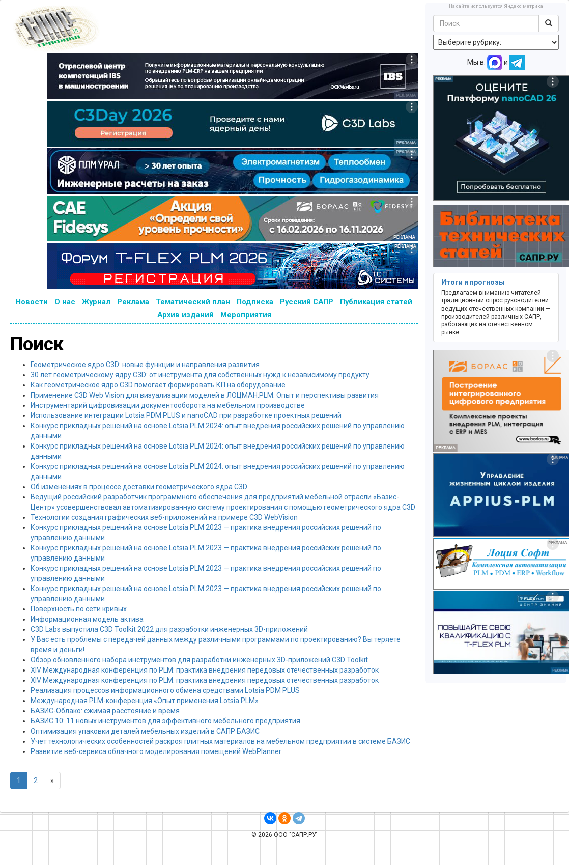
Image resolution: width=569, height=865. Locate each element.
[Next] (52, 780)
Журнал (96, 301)
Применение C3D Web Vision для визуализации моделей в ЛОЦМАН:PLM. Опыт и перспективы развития (205, 395)
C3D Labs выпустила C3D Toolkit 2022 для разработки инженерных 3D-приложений (169, 629)
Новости (32, 301)
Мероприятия (245, 314)
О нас (64, 301)
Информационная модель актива (87, 619)
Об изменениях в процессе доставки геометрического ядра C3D (139, 487)
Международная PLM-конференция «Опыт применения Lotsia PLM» (145, 700)
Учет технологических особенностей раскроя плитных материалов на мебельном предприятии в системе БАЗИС (220, 741)
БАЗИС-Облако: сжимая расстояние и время (105, 711)
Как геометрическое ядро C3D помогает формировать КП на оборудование (158, 385)
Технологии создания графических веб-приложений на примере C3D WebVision (164, 517)
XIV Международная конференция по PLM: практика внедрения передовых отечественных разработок (205, 670)
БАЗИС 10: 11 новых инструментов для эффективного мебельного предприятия (165, 721)
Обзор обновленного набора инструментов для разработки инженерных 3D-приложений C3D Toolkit (199, 660)
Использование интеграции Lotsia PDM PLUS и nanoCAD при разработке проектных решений (186, 415)
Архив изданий (185, 314)
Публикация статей (376, 301)
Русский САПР (306, 301)
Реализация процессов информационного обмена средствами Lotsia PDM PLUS (165, 690)
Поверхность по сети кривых (79, 609)
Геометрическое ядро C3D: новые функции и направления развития (145, 364)
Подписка (255, 301)
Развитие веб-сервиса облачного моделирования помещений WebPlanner (156, 751)
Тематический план (193, 301)
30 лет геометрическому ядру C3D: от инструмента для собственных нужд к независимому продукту (200, 375)
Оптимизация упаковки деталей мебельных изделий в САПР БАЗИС (145, 731)
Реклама (133, 301)
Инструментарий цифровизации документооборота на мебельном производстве (168, 405)
